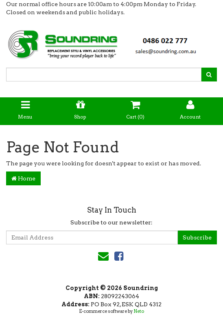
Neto (138, 311)
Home (23, 178)
